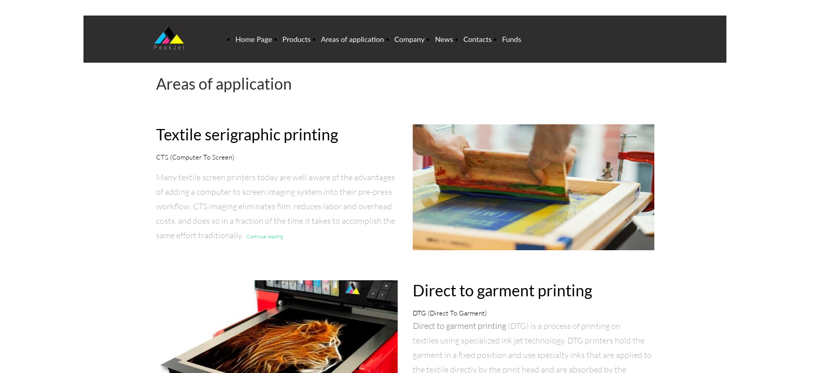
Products (297, 39)
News (444, 39)
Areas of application (352, 39)
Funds (511, 39)
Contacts (478, 39)
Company (410, 39)
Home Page (253, 39)
